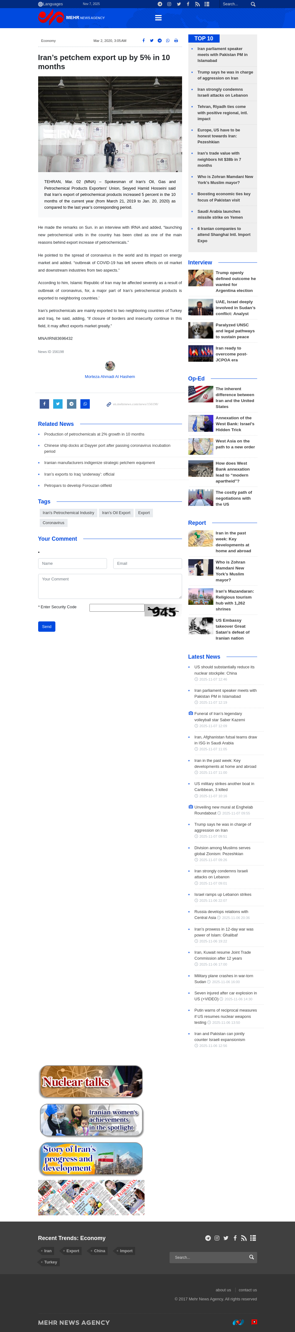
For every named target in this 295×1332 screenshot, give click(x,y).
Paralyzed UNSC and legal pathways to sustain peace (235, 331)
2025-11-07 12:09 (213, 726)
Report (197, 523)
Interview (200, 262)
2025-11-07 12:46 (213, 679)
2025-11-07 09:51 (213, 836)
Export (144, 512)
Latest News (204, 657)
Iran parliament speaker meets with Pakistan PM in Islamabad (223, 54)
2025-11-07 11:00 (213, 772)
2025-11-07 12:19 (213, 702)
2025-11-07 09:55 (236, 813)
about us (223, 1290)
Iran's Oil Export (116, 512)
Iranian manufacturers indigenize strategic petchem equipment (99, 462)
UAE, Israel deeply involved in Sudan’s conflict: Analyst (236, 307)
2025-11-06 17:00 (213, 964)
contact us (248, 1290)
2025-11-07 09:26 (213, 860)
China (99, 1250)
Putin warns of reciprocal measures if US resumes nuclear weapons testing (226, 1016)
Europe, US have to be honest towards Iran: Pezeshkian (219, 136)
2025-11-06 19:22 (213, 941)
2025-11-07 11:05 (213, 749)
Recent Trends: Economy (72, 1238)
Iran (48, 1250)
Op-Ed (196, 378)
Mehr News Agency (72, 18)
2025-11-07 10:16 (213, 796)
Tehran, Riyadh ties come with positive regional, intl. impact (223, 112)
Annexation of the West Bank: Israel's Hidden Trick (235, 424)
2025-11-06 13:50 (226, 1022)
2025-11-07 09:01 (213, 883)
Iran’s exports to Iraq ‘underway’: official (79, 474)
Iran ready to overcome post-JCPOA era (231, 354)
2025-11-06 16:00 (226, 982)
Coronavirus (53, 522)
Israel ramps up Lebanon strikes (223, 894)
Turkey (50, 1262)
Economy (48, 41)
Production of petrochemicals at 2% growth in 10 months (94, 434)
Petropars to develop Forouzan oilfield (78, 485)
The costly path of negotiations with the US (234, 498)
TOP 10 (204, 38)
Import (126, 1250)
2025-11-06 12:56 (213, 1046)
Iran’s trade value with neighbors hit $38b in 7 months (219, 159)
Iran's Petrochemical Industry (68, 512)
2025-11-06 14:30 (238, 999)
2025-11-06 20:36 (236, 918)
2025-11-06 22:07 (213, 900)
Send (47, 626)
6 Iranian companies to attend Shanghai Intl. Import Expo (224, 234)
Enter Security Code (57, 607)
